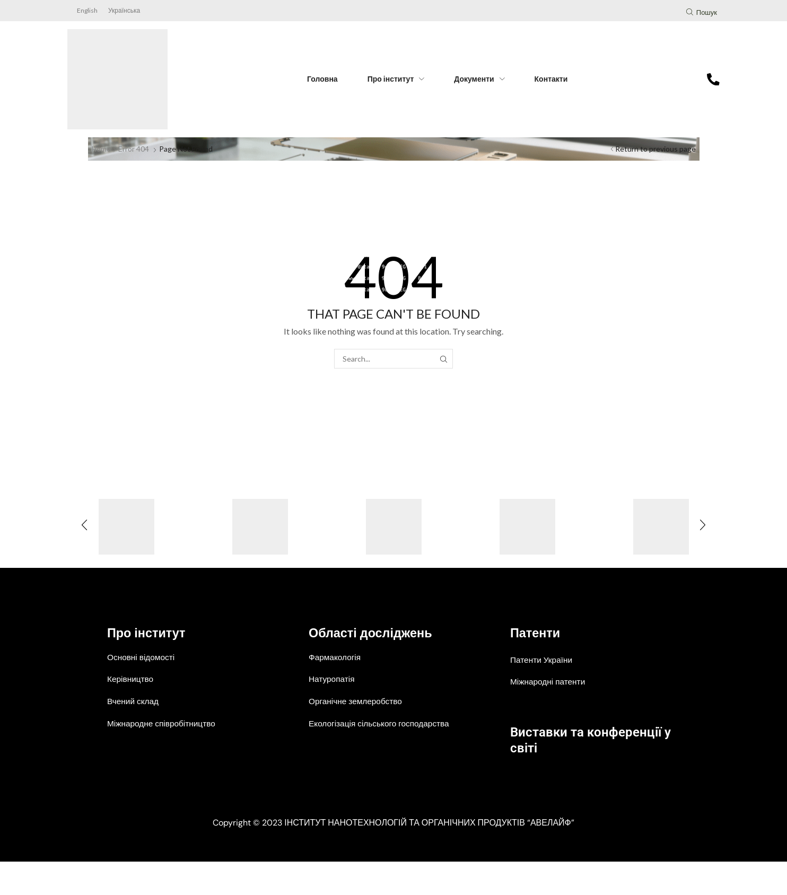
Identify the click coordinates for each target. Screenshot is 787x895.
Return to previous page (655, 148)
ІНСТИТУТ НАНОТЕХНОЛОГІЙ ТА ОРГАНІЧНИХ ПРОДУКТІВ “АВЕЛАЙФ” (429, 856)
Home (101, 148)
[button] (702, 13)
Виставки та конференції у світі (580, 739)
